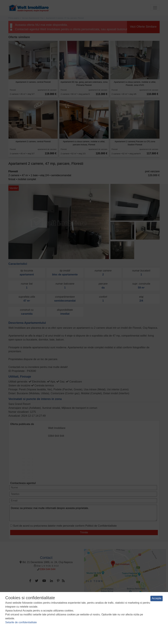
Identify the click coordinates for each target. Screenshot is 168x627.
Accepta (156, 598)
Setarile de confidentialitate (21, 622)
